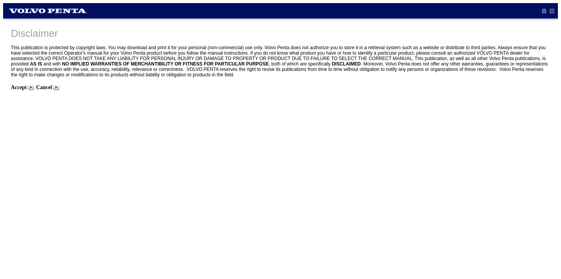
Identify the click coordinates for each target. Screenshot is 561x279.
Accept (19, 87)
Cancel (44, 87)
